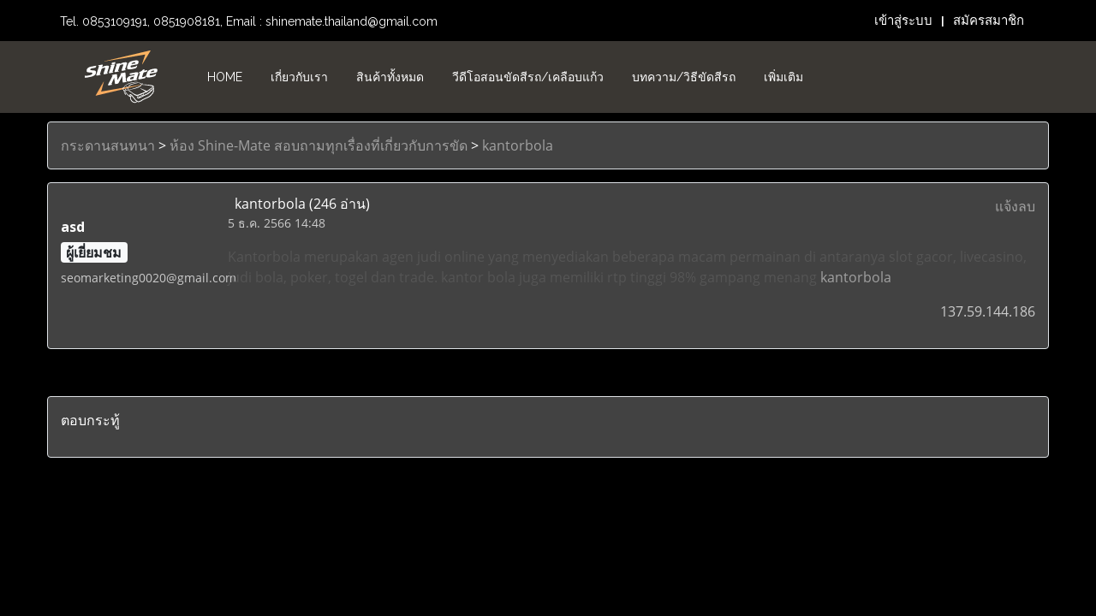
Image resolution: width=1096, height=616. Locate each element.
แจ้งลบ (1015, 206)
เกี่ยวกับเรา (299, 77)
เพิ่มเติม (783, 77)
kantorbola (517, 145)
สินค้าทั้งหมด (390, 77)
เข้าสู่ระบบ (903, 20)
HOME (224, 77)
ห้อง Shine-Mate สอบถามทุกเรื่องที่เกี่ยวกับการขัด (319, 145)
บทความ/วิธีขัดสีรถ (684, 77)
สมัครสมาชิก (988, 20)
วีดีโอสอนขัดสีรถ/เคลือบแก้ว (528, 77)
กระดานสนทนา (108, 145)
